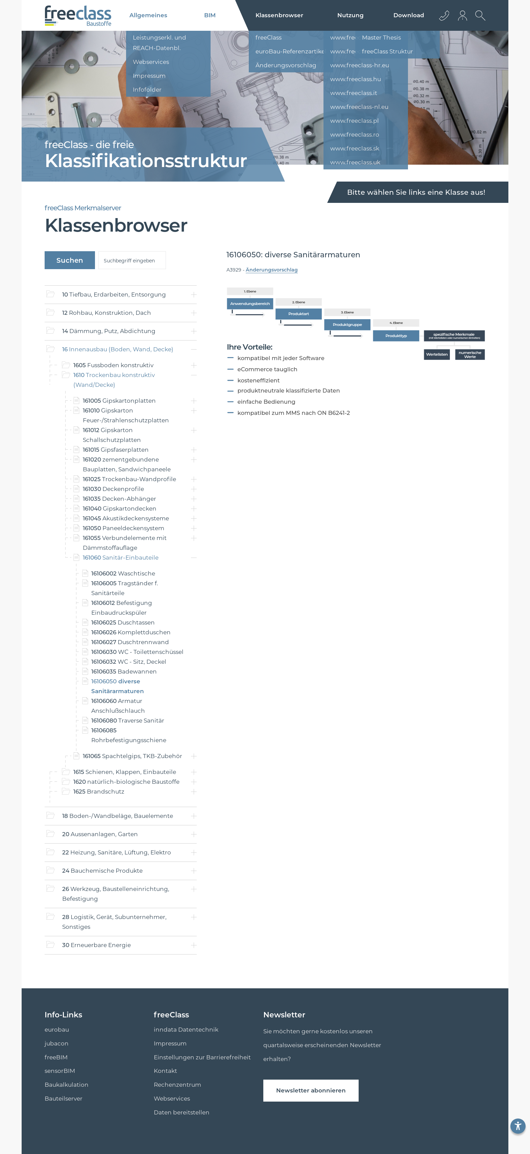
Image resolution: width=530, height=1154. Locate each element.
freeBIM (56, 1057)
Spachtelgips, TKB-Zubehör (132, 756)
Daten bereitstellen (182, 1112)
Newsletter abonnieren (311, 1090)
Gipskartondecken (119, 508)
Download (408, 15)
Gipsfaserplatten (116, 449)
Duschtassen (123, 622)
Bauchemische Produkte (102, 870)
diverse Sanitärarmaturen (117, 686)
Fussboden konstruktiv (113, 365)
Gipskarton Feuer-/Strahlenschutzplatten (126, 415)
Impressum (170, 1043)
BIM (210, 15)
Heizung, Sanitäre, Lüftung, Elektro (116, 852)
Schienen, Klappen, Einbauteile (124, 772)
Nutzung (350, 15)
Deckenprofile (113, 489)
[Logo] (78, 15)
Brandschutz (98, 791)
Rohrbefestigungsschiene (128, 735)
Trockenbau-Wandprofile (129, 479)
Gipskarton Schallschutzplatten (112, 435)
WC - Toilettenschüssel (137, 652)
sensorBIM (60, 1070)
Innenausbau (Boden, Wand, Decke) (117, 349)
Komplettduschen (131, 632)
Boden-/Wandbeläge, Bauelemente (117, 815)
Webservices (172, 1098)
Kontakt (165, 1070)
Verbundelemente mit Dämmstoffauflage (125, 543)
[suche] (132, 260)
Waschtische (123, 573)
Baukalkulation (67, 1084)
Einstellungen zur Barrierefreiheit (202, 1057)
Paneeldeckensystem (123, 528)
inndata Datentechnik (186, 1029)
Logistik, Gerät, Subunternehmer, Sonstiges (114, 922)
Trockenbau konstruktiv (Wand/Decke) (114, 380)
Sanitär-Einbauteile (121, 557)
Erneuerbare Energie (96, 945)
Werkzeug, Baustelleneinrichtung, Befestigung (115, 894)
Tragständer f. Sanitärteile (124, 588)
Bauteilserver (63, 1098)
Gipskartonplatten (119, 400)
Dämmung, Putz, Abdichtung (108, 331)
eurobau (57, 1029)
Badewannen (124, 671)
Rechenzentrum (177, 1084)
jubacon (57, 1043)
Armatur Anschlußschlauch (118, 706)
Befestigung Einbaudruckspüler (121, 607)
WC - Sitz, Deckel (128, 661)
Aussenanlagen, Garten (100, 834)
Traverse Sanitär (127, 720)
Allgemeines (148, 15)
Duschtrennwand (130, 642)
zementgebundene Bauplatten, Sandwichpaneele (127, 464)
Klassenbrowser (279, 15)
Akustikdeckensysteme (126, 518)
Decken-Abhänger (119, 498)
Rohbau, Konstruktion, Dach (106, 312)
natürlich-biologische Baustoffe (126, 781)
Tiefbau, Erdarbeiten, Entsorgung (114, 294)
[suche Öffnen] (478, 20)
